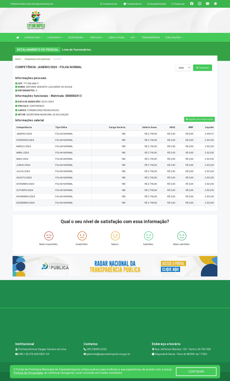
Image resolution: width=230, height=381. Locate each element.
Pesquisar (202, 67)
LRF (133, 37)
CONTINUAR (196, 371)
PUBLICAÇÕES (174, 37)
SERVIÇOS (96, 37)
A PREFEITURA (33, 37)
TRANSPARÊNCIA (151, 37)
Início (18, 59)
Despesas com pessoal (37, 59)
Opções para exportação (199, 119)
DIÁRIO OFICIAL (117, 37)
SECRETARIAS (76, 37)
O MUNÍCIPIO (55, 37)
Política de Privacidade (28, 373)
